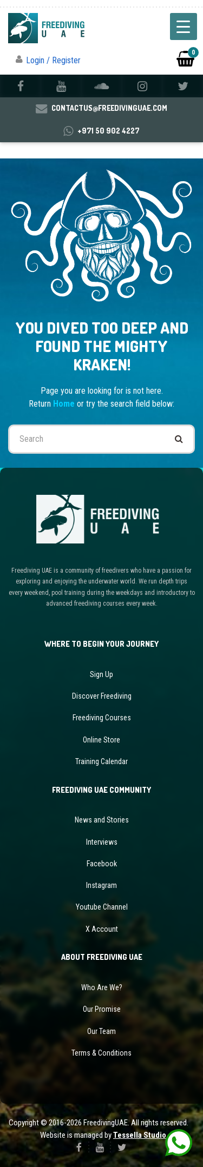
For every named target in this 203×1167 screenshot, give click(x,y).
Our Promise (102, 1009)
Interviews (101, 842)
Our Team (101, 1031)
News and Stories (102, 819)
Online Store (101, 739)
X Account (102, 929)
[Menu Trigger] (183, 26)
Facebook (102, 863)
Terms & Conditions (101, 1053)
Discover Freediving (102, 696)
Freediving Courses (102, 717)
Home (65, 404)
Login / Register (53, 60)
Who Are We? (101, 987)
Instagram (101, 885)
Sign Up (101, 674)
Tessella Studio (139, 1135)
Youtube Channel (102, 907)
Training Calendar (101, 761)
